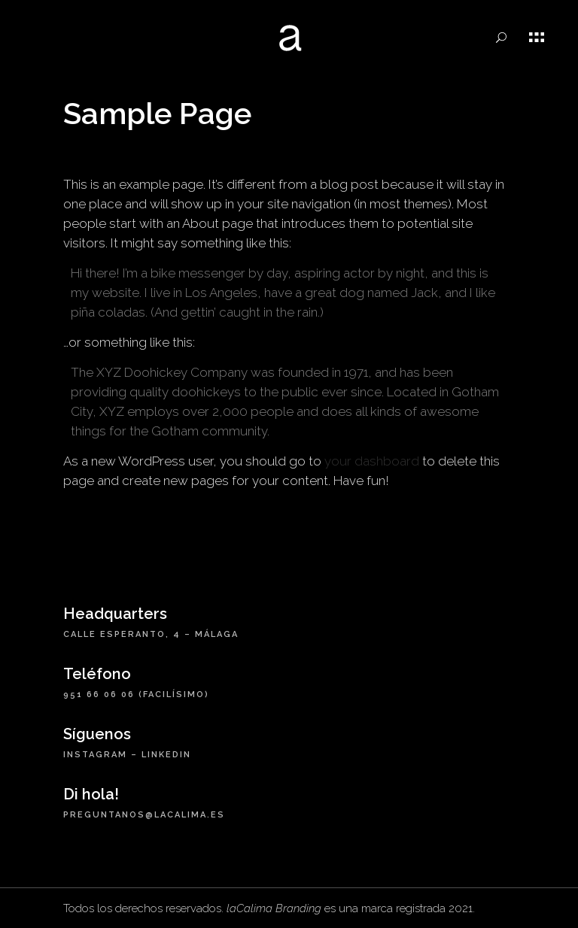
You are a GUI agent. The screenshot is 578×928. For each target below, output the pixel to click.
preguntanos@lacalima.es (144, 815)
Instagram (95, 755)
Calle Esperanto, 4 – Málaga (151, 634)
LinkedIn (166, 755)
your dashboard (371, 461)
